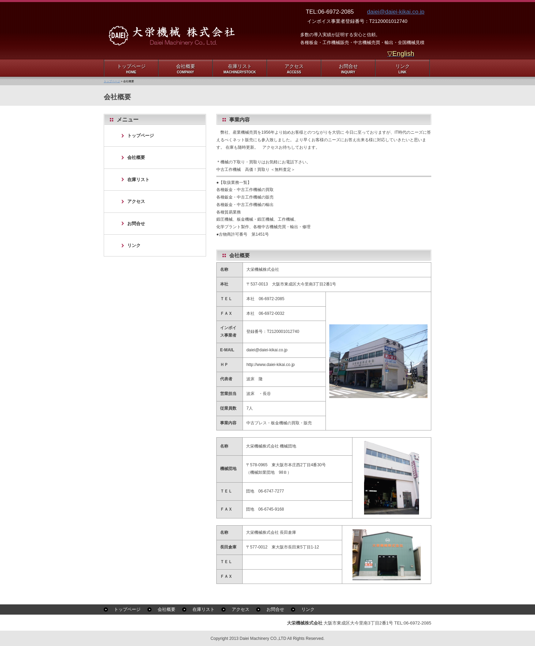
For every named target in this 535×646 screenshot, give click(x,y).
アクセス (136, 201)
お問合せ (136, 223)
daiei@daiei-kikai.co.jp (395, 12)
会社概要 (136, 157)
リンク (134, 245)
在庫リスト (138, 179)
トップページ (112, 81)
